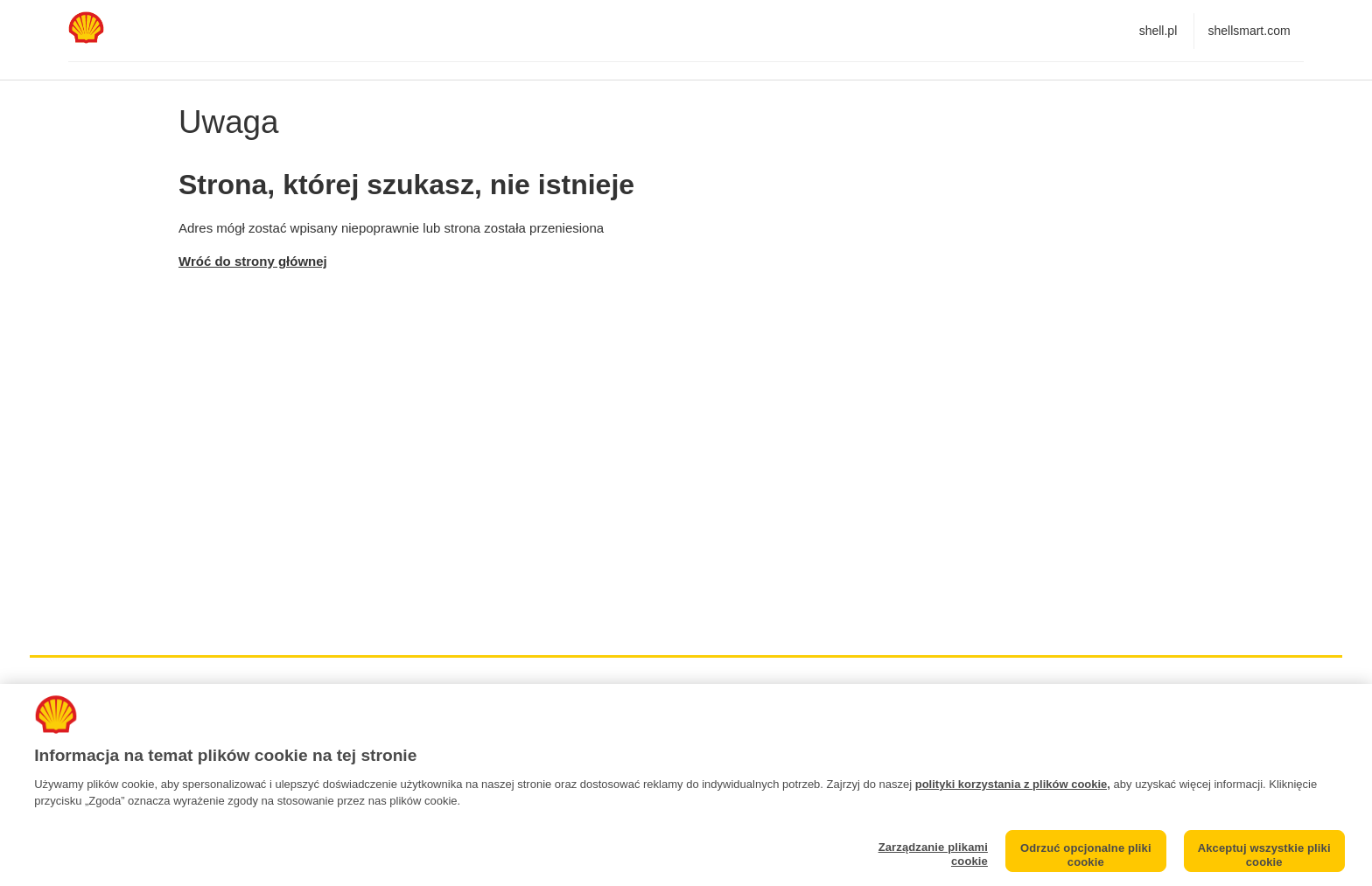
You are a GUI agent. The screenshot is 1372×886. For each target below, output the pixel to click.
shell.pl (1158, 31)
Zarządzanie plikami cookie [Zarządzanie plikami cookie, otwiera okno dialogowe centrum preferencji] (933, 854)
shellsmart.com (1249, 31)
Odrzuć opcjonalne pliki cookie (1086, 855)
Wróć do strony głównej (252, 261)
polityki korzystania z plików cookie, (1012, 784)
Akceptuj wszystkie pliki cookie (1264, 855)
